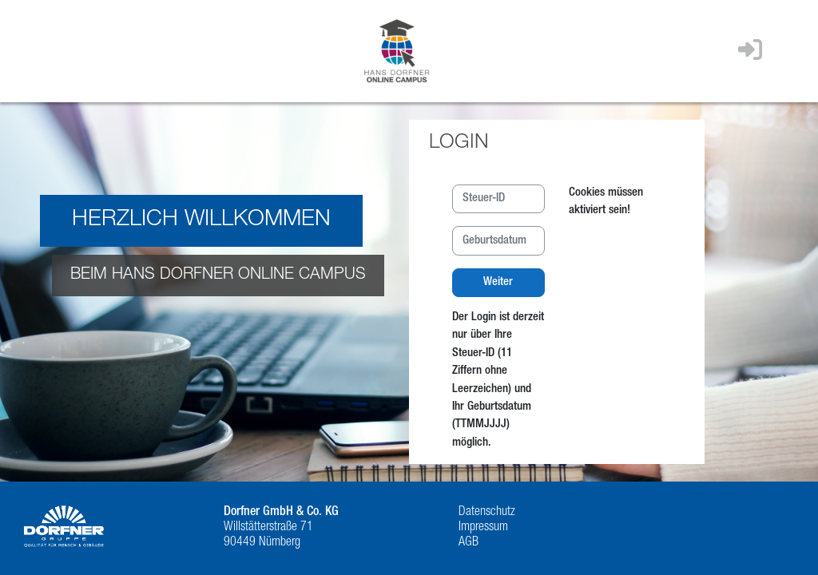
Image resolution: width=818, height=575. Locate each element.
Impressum (483, 527)
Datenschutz (487, 512)
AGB (468, 543)
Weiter (498, 282)
